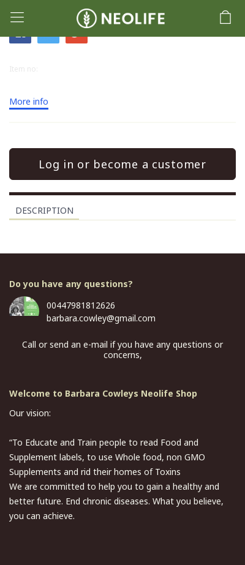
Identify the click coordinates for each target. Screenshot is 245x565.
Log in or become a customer (122, 164)
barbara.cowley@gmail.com (101, 318)
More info (28, 102)
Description (44, 210)
